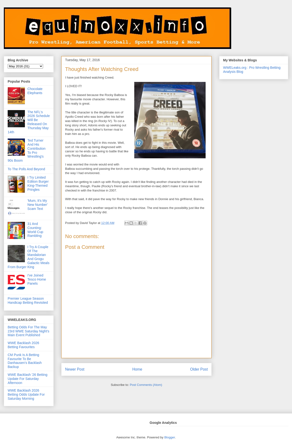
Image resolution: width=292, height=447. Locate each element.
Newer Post (74, 369)
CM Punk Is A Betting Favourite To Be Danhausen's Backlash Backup (25, 361)
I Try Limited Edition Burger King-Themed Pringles (38, 183)
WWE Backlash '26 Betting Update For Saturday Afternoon (27, 379)
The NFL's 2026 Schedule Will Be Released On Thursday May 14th (29, 122)
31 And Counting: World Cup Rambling (35, 230)
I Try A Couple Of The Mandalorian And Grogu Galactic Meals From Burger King (28, 257)
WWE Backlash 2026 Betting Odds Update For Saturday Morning (26, 394)
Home (137, 369)
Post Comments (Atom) (146, 385)
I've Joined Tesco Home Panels (37, 279)
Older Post (199, 369)
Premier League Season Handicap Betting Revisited (28, 300)
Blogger (169, 437)
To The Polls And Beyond (26, 169)
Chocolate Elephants (35, 91)
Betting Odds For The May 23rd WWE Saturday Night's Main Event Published (28, 331)
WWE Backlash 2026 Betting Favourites (23, 345)
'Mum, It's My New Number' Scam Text (38, 205)
